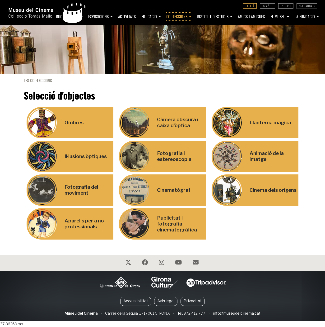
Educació (150, 16)
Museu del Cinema (81, 313)
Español (267, 6)
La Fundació (305, 16)
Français (307, 6)
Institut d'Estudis (213, 16)
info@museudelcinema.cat (236, 313)
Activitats (127, 16)
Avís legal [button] (165, 301)
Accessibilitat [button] (135, 301)
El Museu (278, 16)
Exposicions (99, 16)
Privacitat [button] (193, 301)
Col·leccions (177, 16)
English (285, 6)
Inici (60, 16)
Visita (74, 16)
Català (250, 6)
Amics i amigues (251, 16)
